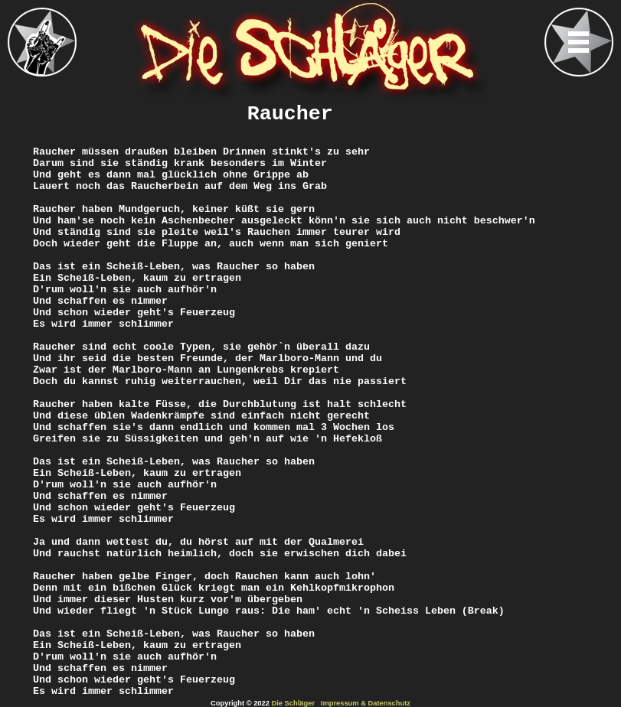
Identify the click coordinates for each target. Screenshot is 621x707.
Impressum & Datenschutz (365, 703)
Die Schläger (293, 703)
